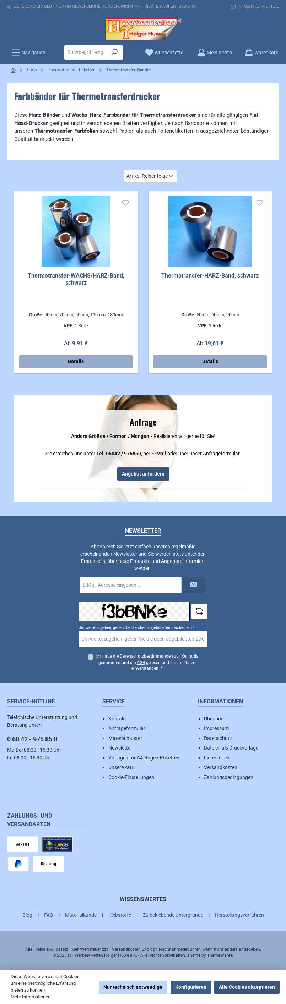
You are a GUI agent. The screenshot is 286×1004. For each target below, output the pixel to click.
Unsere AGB (121, 767)
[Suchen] (115, 52)
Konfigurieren (190, 987)
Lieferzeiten (217, 758)
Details (76, 361)
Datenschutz (218, 738)
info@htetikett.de (258, 6)
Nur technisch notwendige (132, 987)
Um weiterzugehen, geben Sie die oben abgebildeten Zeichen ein (137, 627)
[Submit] (193, 585)
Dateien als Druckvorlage (231, 748)
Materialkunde (81, 915)
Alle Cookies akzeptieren (247, 987)
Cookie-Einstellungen (131, 777)
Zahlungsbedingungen (228, 777)
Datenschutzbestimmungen (146, 656)
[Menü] (28, 52)
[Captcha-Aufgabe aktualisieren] (199, 611)
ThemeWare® (220, 955)
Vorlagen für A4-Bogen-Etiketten (143, 758)
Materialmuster (125, 738)
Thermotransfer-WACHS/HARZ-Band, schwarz (76, 279)
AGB (141, 662)
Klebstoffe (119, 915)
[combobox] (85, 52)
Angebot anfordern (143, 474)
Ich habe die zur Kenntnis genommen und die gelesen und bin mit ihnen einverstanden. (146, 662)
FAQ (48, 915)
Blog (27, 915)
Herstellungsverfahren (239, 915)
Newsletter (120, 748)
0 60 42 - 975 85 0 (32, 739)
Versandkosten (220, 767)
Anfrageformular (126, 728)
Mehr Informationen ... (33, 996)
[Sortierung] (150, 176)
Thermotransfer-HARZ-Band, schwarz (210, 275)
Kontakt (117, 719)
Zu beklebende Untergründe (173, 915)
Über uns (213, 719)
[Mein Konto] (215, 52)
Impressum (216, 728)
